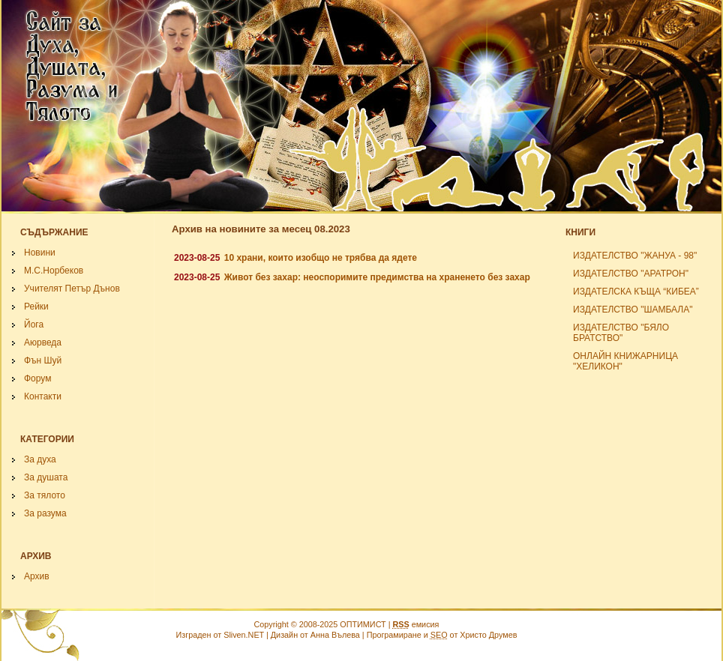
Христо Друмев (488, 634)
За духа (40, 459)
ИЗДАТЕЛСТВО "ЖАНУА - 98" (635, 255)
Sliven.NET (244, 634)
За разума (45, 513)
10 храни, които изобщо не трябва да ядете (320, 258)
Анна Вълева (335, 634)
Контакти (43, 396)
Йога (34, 324)
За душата (46, 477)
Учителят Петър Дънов (72, 288)
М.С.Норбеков (53, 270)
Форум (37, 378)
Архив (37, 576)
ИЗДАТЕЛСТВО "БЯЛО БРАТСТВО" (621, 332)
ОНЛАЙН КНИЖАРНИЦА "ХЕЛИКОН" (625, 361)
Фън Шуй (43, 360)
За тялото (44, 495)
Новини (40, 252)
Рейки (36, 306)
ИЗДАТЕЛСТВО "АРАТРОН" (630, 273)
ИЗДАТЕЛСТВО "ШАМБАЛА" (632, 309)
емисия (415, 624)
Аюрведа (43, 342)
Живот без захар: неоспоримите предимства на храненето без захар (377, 277)
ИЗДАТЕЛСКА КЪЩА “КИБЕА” (636, 291)
